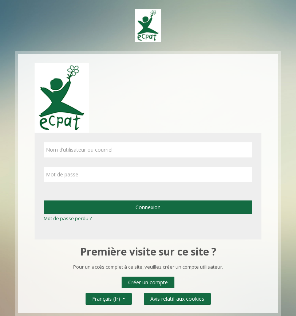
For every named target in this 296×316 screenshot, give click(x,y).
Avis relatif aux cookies (177, 298)
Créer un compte (148, 282)
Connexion (148, 207)
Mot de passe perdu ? (68, 218)
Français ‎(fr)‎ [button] (108, 297)
